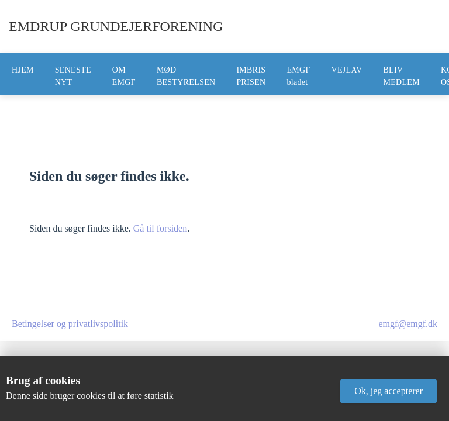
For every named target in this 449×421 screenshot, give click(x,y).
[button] (388, 391)
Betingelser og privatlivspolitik (70, 324)
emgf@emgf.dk (408, 324)
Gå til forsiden (160, 228)
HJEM (23, 69)
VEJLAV (346, 69)
